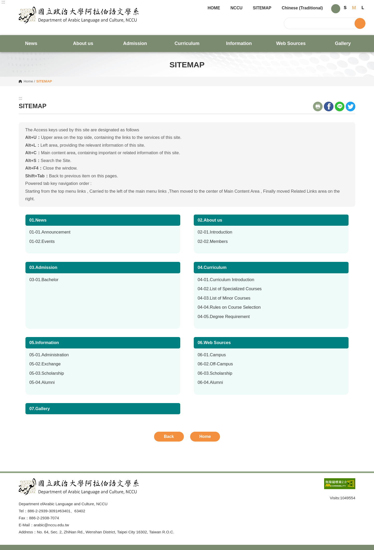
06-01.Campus (212, 354)
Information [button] (239, 43)
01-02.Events (42, 241)
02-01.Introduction (215, 232)
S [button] (345, 7)
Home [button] (205, 436)
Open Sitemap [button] (187, 467)
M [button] (354, 7)
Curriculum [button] (187, 43)
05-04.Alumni (42, 382)
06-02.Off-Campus (215, 363)
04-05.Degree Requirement (224, 316)
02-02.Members (213, 241)
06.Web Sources (214, 342)
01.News (37, 220)
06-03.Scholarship (215, 373)
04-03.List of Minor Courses (224, 298)
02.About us (210, 220)
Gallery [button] (343, 43)
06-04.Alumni (210, 382)
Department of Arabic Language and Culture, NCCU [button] (23, 9)
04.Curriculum (212, 267)
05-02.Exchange (45, 363)
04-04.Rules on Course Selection (229, 307)
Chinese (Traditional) (302, 8)
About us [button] (83, 43)
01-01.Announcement (49, 232)
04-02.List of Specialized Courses (230, 288)
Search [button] (360, 23)
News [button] (31, 43)
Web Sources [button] (291, 43)
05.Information (44, 342)
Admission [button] (135, 43)
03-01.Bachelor (43, 279)
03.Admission (43, 267)
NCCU (236, 8)
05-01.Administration (49, 354)
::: (3, 2)
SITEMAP (262, 8)
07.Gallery (39, 408)
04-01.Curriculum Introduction (226, 279)
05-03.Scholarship (46, 373)
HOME (214, 8)
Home (28, 81)
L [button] (363, 7)
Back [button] (169, 436)
